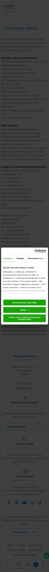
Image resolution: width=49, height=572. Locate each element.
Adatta (24, 310)
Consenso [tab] (8, 258)
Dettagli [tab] (20, 258)
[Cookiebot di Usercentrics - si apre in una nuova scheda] (35, 251)
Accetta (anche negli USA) (24, 302)
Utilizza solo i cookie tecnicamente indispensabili (24, 318)
